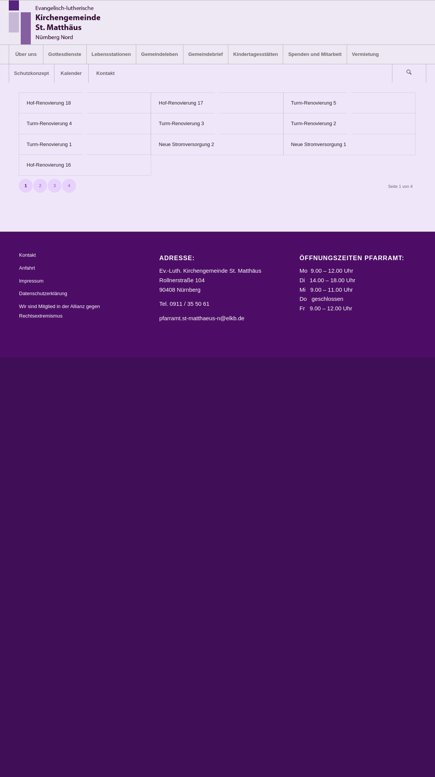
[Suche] (409, 73)
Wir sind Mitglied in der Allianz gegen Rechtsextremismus (59, 311)
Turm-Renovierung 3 (181, 123)
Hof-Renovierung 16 (49, 165)
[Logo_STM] (57, 22)
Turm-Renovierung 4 (49, 123)
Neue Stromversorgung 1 (318, 144)
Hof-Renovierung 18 (49, 103)
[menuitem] (26, 54)
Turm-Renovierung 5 (313, 103)
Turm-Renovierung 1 (49, 144)
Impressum (31, 281)
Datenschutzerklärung (43, 293)
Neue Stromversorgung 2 (186, 144)
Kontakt (27, 255)
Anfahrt (27, 268)
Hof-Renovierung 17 (181, 103)
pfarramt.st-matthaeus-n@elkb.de (202, 318)
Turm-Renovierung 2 (313, 123)
